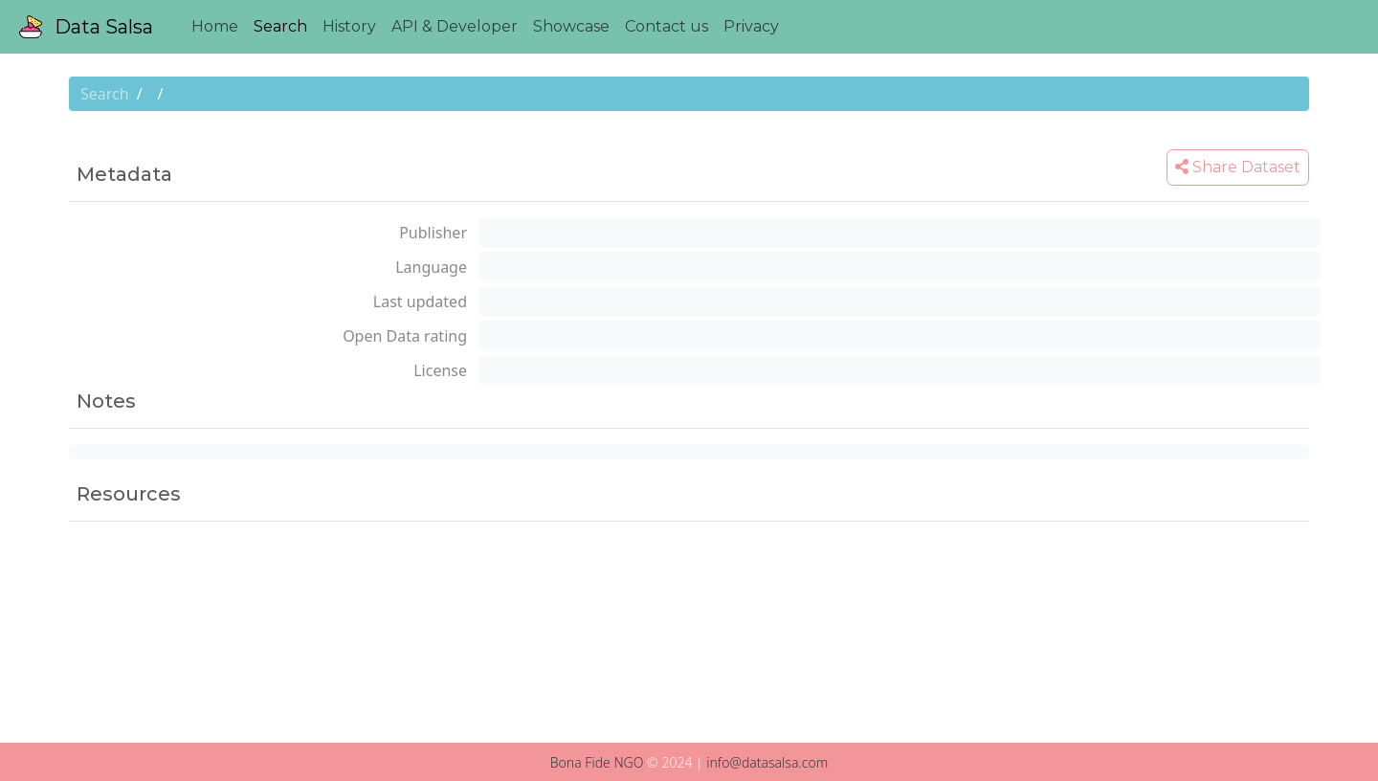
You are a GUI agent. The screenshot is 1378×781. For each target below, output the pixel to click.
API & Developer (454, 26)
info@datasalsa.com (767, 762)
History (349, 26)
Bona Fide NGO (597, 762)
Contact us (666, 26)
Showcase (571, 26)
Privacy (751, 26)
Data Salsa (86, 26)
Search (280, 26)
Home (214, 26)
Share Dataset (1237, 167)
